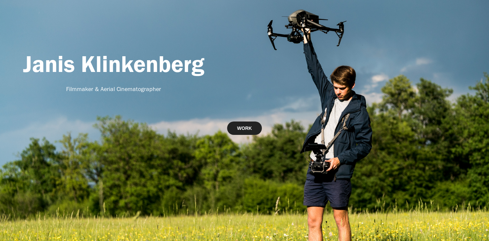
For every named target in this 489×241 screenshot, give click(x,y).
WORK (244, 128)
